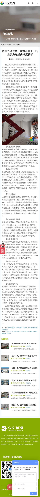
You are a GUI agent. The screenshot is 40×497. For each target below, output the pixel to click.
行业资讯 (16, 45)
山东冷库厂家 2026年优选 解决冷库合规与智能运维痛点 (24, 357)
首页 (2, 45)
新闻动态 (8, 45)
